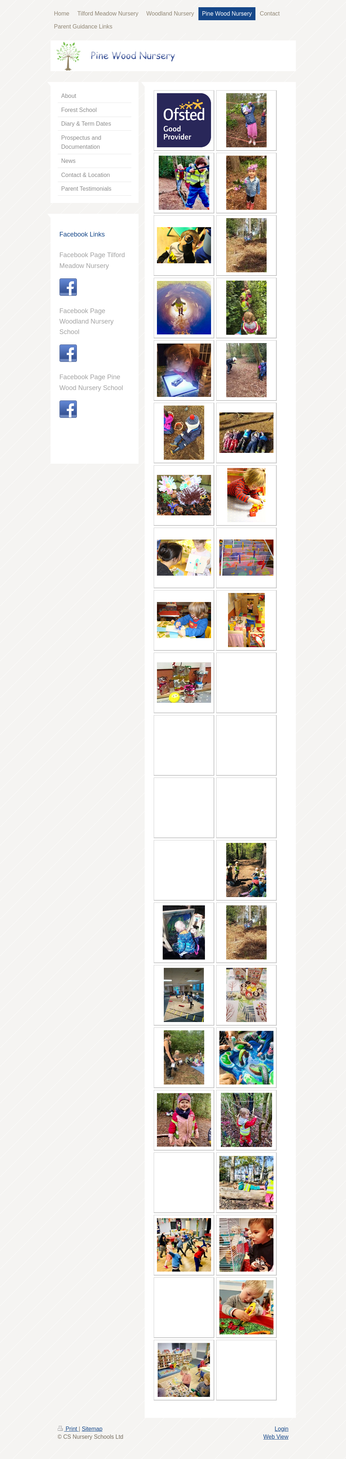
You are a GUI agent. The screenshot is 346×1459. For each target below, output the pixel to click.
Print (68, 1429)
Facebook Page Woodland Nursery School (87, 321)
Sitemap (92, 1429)
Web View (276, 1437)
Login (281, 1429)
